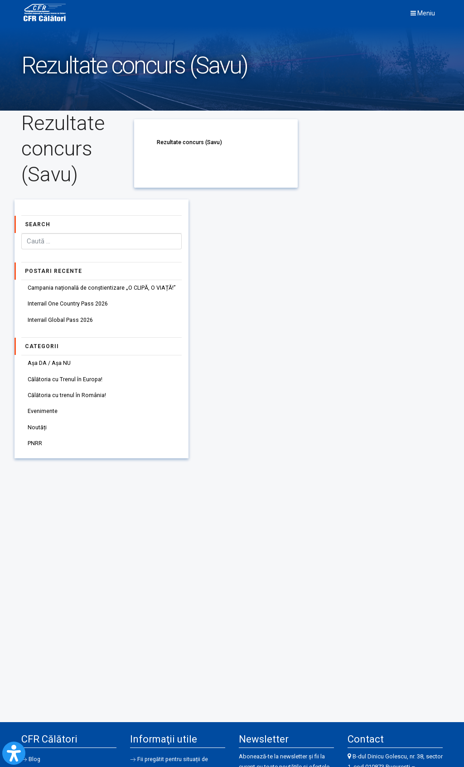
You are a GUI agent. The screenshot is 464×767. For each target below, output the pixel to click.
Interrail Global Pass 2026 (61, 322)
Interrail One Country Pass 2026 (68, 305)
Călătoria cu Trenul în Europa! (65, 382)
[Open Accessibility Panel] (13, 753)
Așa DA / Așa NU (50, 366)
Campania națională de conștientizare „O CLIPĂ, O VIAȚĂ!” (103, 288)
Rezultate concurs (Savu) (191, 142)
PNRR (35, 450)
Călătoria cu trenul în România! (67, 399)
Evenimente (43, 416)
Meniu (423, 13)
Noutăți (37, 433)
